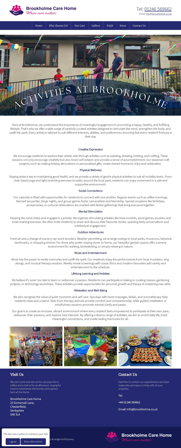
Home (38, 25)
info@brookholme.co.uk (159, 14)
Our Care (79, 25)
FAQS (110, 25)
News (123, 25)
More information (33, 441)
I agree (13, 441)
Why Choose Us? (58, 25)
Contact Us (139, 25)
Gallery (96, 25)
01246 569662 (158, 9)
